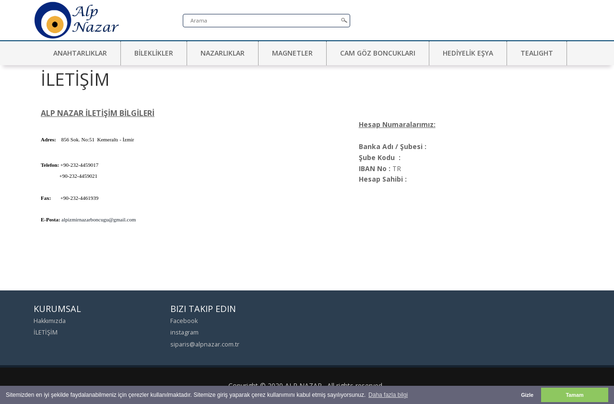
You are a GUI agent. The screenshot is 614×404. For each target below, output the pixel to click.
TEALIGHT (536, 53)
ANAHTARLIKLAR (80, 53)
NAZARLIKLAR (223, 53)
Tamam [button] (574, 395)
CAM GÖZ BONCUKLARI (377, 53)
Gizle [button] (527, 395)
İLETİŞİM (46, 332)
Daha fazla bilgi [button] (388, 395)
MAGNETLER (292, 53)
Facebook (184, 321)
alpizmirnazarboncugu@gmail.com (98, 219)
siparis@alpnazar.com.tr (204, 344)
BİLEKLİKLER (153, 53)
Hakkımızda (50, 321)
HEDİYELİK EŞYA (468, 53)
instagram (184, 332)
